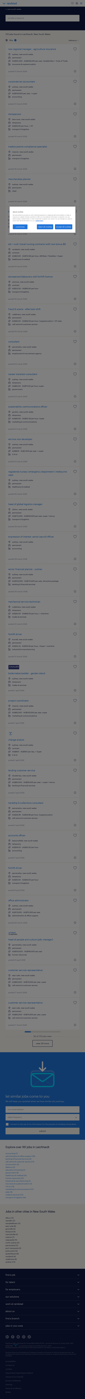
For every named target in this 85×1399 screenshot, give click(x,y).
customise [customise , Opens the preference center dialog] (20, 227)
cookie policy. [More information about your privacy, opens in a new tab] (39, 220)
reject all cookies (45, 227)
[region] (42, 219)
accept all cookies (63, 227)
